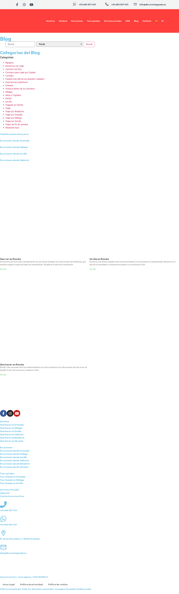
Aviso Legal (9, 584)
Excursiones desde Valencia (14, 160)
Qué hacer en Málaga (11, 428)
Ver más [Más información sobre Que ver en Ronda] (3, 269)
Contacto (146, 21)
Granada (9, 85)
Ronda (8, 98)
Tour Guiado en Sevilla (11, 483)
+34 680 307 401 (8, 510)
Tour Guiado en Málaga (12, 480)
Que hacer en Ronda (12, 364)
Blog (136, 21)
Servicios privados (113, 21)
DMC (128, 21)
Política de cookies (58, 584)
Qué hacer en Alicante (11, 441)
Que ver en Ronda (10, 259)
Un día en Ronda (99, 259)
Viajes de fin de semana (16, 124)
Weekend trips (12, 127)
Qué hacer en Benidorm (12, 437)
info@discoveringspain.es (13, 553)
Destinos (63, 21)
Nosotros (50, 21)
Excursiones (77, 21)
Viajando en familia (14, 105)
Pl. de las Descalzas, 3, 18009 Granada (20, 538)
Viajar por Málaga (13, 118)
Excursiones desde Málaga (14, 147)
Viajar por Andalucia (14, 111)
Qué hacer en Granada (12, 424)
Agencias (5, 493)
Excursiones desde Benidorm (15, 463)
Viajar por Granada (13, 114)
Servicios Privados (9, 489)
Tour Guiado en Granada (12, 476)
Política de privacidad (31, 584)
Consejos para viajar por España (20, 72)
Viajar (8, 108)
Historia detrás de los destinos (20, 88)
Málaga (8, 92)
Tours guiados (93, 21)
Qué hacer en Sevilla (10, 431)
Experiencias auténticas (16, 82)
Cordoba (9, 75)
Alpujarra (9, 62)
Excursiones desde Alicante (14, 467)
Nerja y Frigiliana (13, 95)
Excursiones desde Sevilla (13, 153)
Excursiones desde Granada (14, 140)
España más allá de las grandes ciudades (24, 79)
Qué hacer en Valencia (11, 434)
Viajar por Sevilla (13, 121)
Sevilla (8, 101)
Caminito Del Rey (13, 69)
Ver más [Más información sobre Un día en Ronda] (93, 269)
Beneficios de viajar (14, 66)
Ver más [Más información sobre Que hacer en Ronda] (3, 375)
